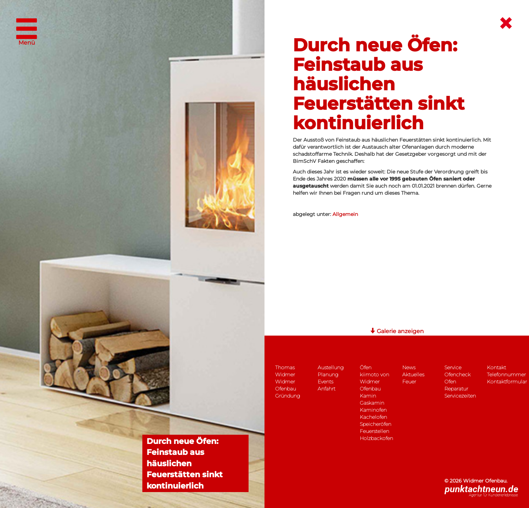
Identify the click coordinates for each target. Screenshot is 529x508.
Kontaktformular (507, 381)
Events (325, 381)
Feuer (409, 381)
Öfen (365, 367)
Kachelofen (373, 417)
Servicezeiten (460, 396)
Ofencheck (457, 374)
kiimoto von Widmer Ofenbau (374, 381)
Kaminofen (373, 410)
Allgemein (345, 214)
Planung (328, 374)
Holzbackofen (376, 438)
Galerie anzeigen (397, 331)
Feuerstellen (374, 431)
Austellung (330, 367)
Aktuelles (413, 374)
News (408, 367)
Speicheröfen (375, 424)
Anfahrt (326, 389)
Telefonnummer (506, 374)
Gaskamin (372, 403)
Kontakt (496, 367)
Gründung (287, 396)
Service (452, 367)
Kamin (368, 396)
